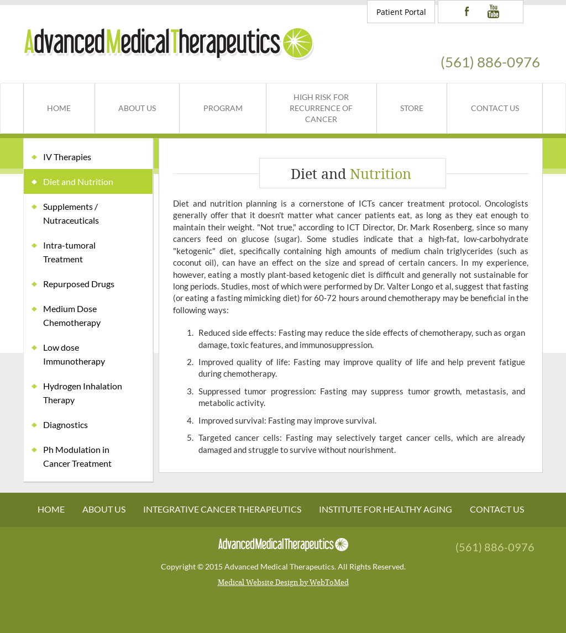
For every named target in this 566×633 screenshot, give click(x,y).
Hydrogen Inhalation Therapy (82, 393)
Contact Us (495, 108)
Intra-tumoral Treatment (69, 252)
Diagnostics (65, 424)
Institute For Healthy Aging (385, 509)
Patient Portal (401, 12)
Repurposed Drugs (78, 283)
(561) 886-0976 (490, 62)
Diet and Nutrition (78, 181)
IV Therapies (67, 156)
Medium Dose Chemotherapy (72, 315)
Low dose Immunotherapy (74, 354)
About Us (137, 108)
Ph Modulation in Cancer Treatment (77, 456)
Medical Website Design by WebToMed (283, 582)
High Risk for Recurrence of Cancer (321, 108)
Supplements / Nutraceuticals (71, 213)
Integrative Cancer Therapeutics (222, 509)
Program (223, 108)
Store (411, 108)
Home (59, 108)
